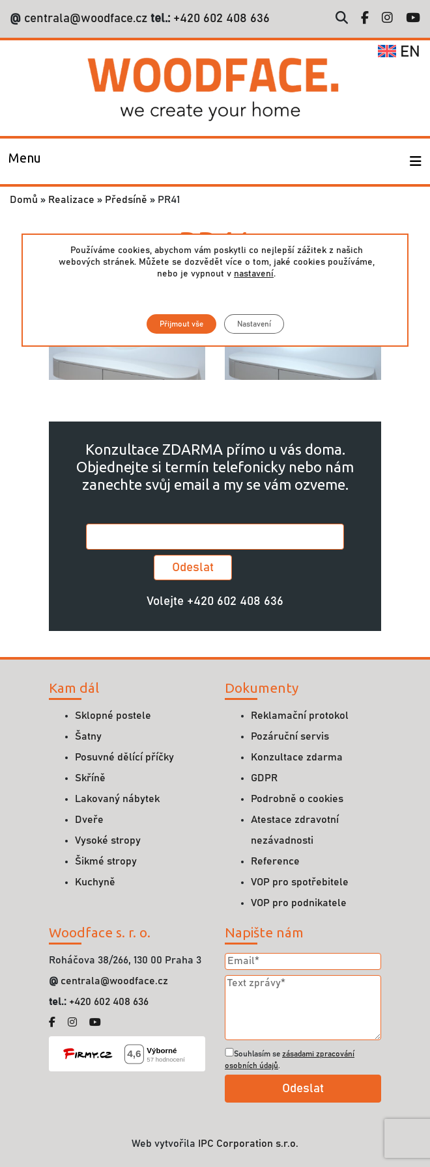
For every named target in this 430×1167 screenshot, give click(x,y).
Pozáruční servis (290, 736)
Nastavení (254, 324)
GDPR (264, 778)
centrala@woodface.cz (85, 18)
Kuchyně (95, 882)
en (399, 52)
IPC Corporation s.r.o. (248, 1143)
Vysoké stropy (108, 840)
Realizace (71, 199)
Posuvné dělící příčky (124, 757)
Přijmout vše (181, 324)
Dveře (89, 819)
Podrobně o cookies (297, 799)
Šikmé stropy (106, 861)
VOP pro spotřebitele (300, 882)
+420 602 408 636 (220, 18)
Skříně (90, 778)
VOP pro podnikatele (299, 903)
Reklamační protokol (300, 715)
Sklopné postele (113, 715)
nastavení (254, 273)
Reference (275, 861)
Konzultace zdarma (297, 757)
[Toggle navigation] (25, 161)
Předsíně (126, 199)
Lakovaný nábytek (117, 799)
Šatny (88, 736)
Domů (24, 199)
